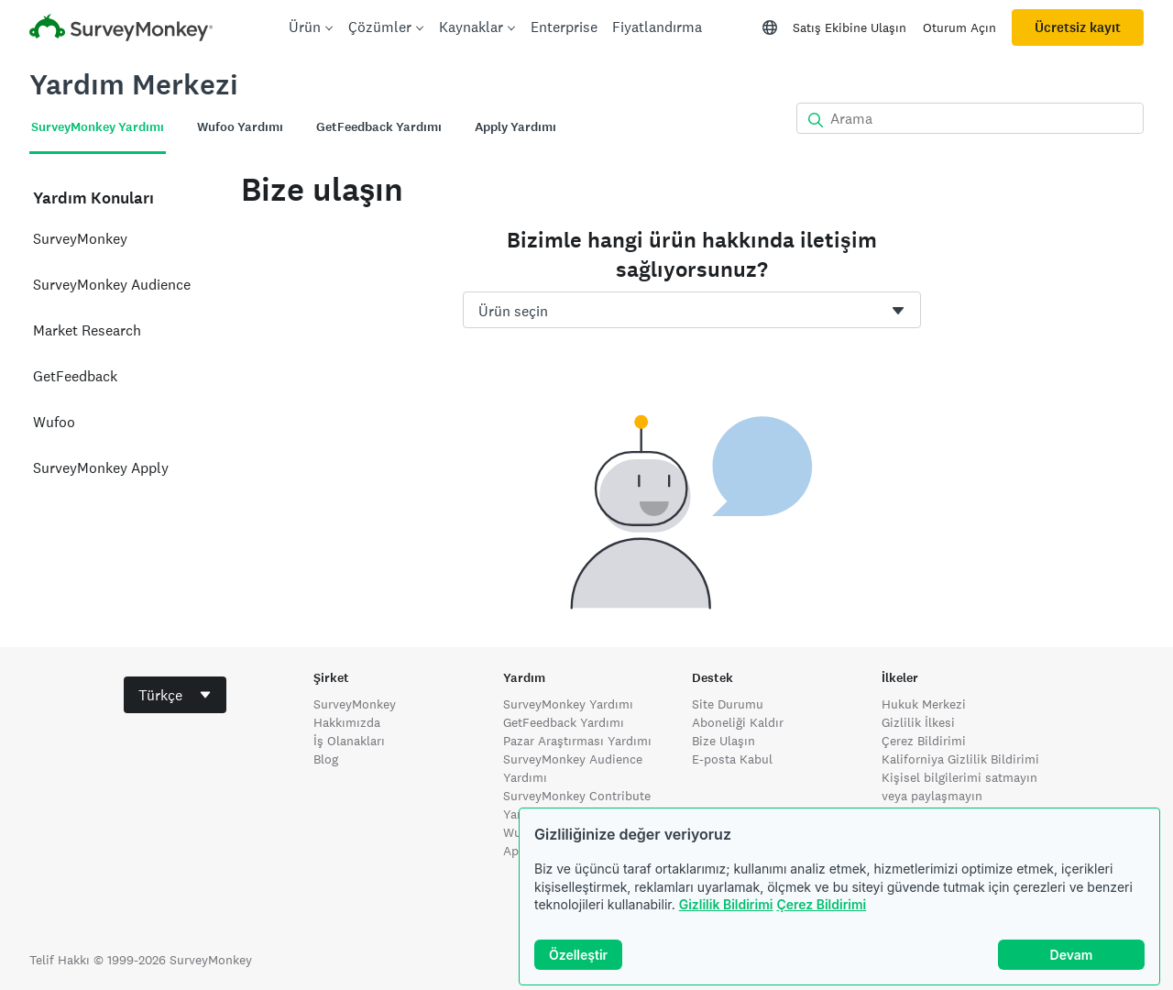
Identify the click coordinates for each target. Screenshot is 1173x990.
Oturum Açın (959, 27)
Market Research (87, 330)
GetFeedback (75, 376)
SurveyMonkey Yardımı (568, 704)
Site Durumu (727, 704)
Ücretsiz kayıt (1078, 27)
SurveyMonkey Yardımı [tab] (97, 127)
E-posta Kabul (732, 759)
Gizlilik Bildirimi (726, 904)
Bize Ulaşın (723, 740)
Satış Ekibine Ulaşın (849, 27)
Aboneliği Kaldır (738, 722)
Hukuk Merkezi (924, 704)
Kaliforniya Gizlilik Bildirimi (960, 759)
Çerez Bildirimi (821, 904)
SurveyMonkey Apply (101, 468)
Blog (325, 759)
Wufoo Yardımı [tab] (240, 127)
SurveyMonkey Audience (112, 284)
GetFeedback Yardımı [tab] (379, 127)
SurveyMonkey (80, 238)
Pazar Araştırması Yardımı (577, 740)
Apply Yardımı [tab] (515, 127)
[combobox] (692, 310)
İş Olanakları (349, 740)
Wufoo (54, 422)
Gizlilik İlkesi (918, 722)
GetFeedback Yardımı (563, 722)
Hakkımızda (346, 722)
